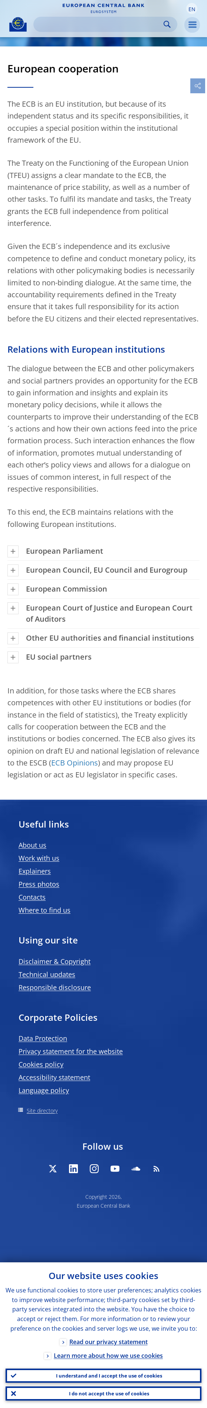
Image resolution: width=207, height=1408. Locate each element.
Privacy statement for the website (71, 1051)
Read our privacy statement (108, 1342)
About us (32, 845)
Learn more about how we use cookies (108, 1356)
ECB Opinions (74, 763)
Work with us (39, 858)
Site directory (42, 1110)
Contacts (32, 897)
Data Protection (43, 1038)
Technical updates (47, 974)
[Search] (99, 24)
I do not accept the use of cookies (109, 1393)
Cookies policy (41, 1064)
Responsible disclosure (55, 987)
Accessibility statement (54, 1077)
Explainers (35, 871)
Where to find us (44, 910)
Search (167, 24)
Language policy (44, 1090)
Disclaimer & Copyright (55, 961)
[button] (191, 8)
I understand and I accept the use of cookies (109, 1375)
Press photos (39, 884)
